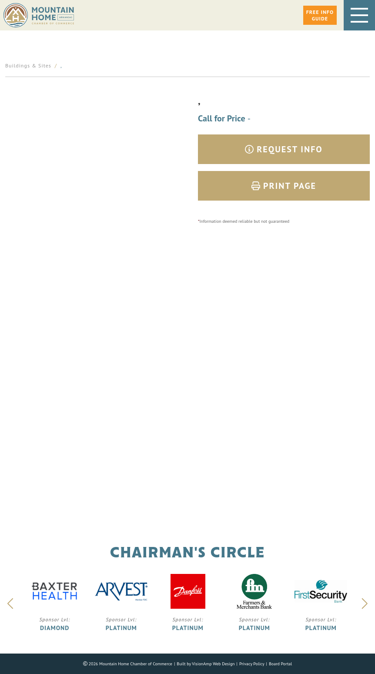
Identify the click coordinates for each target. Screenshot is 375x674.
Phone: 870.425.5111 (187, 419)
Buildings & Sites (28, 65)
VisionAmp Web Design (213, 664)
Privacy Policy (252, 664)
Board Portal (280, 664)
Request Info (284, 149)
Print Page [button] (283, 185)
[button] (320, 15)
